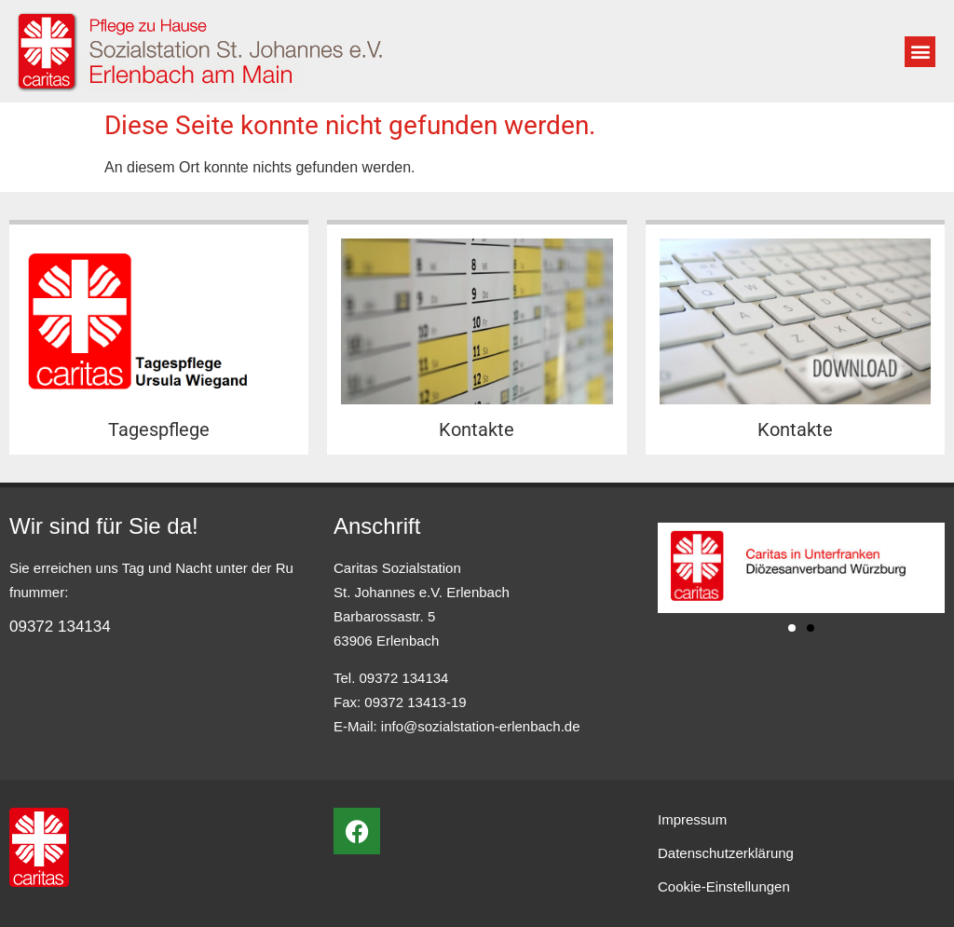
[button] (920, 51)
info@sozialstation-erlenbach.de (480, 726)
